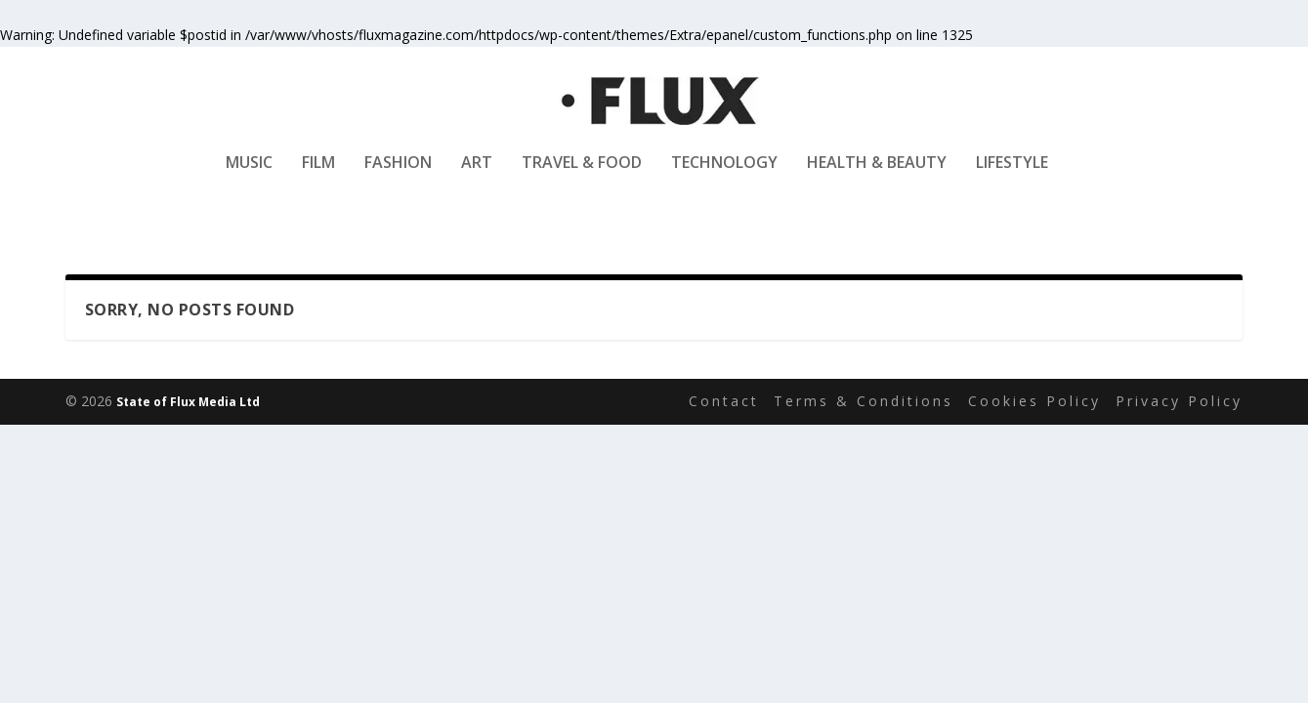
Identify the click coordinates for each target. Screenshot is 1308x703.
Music (249, 177)
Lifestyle (1012, 177)
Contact (724, 402)
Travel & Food (582, 177)
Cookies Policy (1034, 402)
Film (318, 177)
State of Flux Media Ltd (188, 401)
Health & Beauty (877, 177)
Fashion (398, 177)
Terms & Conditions (863, 402)
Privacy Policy (1179, 402)
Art (476, 177)
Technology (724, 177)
